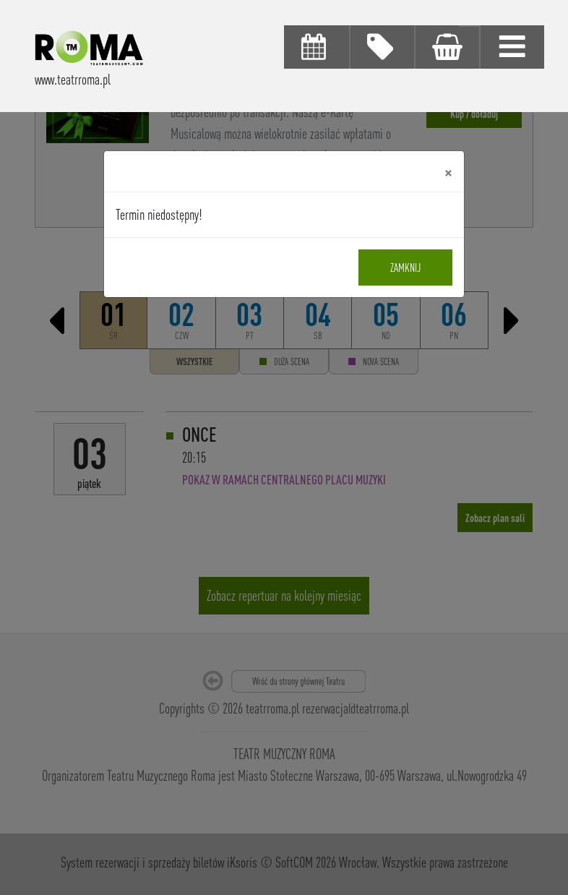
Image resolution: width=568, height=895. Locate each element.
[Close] (448, 171)
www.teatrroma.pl (73, 79)
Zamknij (405, 267)
